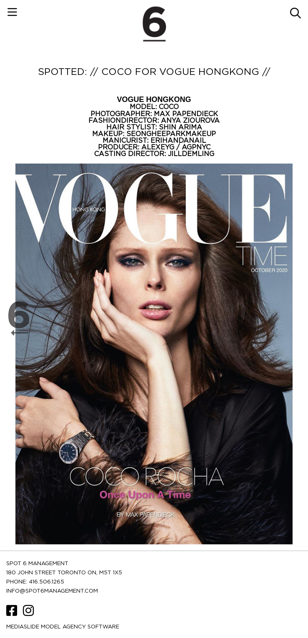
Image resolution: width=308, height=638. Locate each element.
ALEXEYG (158, 147)
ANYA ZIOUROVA (190, 120)
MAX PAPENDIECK (186, 114)
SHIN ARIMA (180, 127)
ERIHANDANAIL (178, 140)
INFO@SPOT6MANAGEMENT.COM (52, 591)
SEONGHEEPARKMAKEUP (171, 134)
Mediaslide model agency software (62, 627)
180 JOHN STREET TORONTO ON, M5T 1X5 (64, 573)
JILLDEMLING (191, 154)
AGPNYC (196, 147)
